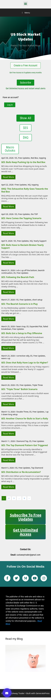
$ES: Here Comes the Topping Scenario (21, 218)
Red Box (34, 158)
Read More (8, 177)
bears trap (21, 326)
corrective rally (23, 355)
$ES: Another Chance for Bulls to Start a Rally (24, 418)
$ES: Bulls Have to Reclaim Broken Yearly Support (22, 246)
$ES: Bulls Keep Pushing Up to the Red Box (23, 162)
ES (16, 158)
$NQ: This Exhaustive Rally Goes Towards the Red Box (24, 190)
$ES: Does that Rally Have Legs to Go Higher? (24, 362)
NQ (29, 184)
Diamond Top (22, 441)
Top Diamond (37, 467)
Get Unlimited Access (25, 531)
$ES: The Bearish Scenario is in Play (19, 303)
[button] (25, 3)
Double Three (22, 411)
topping (42, 158)
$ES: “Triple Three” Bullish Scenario (19, 389)
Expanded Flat (36, 326)
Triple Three (37, 385)
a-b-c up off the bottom (27, 270)
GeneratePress (43, 693)
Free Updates (24, 158)
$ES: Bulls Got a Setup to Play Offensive (21, 333)
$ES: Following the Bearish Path (17, 277)
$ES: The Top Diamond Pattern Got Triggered (24, 445)
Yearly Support (40, 241)
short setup (37, 299)
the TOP (34, 214)
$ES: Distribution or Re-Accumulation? (21, 472)
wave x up (5, 358)
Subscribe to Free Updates (25, 516)
